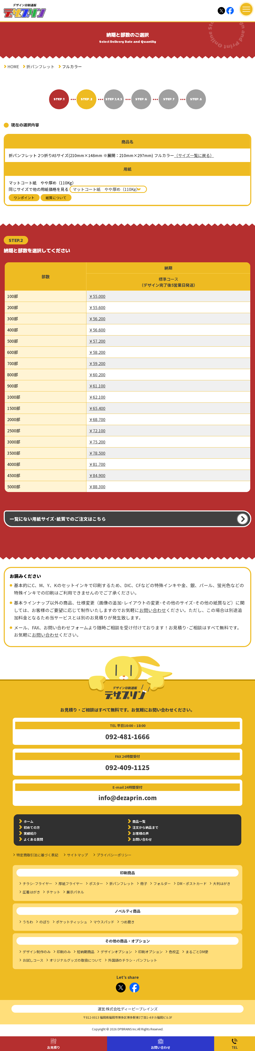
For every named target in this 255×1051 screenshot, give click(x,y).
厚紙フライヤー (71, 883)
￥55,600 (97, 307)
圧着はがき (31, 891)
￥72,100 (97, 431)
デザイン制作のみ (37, 951)
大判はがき (221, 883)
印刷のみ (64, 951)
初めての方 (32, 827)
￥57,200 (97, 341)
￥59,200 (97, 363)
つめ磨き (127, 921)
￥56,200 (97, 319)
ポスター (96, 883)
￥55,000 (97, 296)
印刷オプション (150, 951)
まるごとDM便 (197, 951)
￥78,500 (97, 453)
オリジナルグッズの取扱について (76, 960)
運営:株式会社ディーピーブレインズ (128, 1008)
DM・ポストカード (192, 883)
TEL (235, 1047)
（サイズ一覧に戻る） (194, 155)
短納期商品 (85, 951)
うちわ (28, 921)
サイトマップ (77, 854)
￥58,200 (97, 352)
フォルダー (162, 883)
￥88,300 (97, 487)
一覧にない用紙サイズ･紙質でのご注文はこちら (58, 519)
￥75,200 (97, 442)
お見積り (53, 1047)
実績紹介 (30, 833)
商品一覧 (138, 821)
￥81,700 (97, 464)
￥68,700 (97, 419)
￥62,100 (97, 397)
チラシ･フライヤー (37, 883)
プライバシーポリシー (114, 854)
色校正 (174, 951)
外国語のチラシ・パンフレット (132, 960)
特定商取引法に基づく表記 (37, 854)
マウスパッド (103, 921)
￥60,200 (97, 375)
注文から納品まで (145, 827)
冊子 (143, 883)
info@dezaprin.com (127, 797)
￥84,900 (97, 475)
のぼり (44, 921)
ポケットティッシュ (71, 921)
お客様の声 (140, 833)
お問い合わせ (160, 1047)
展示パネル (75, 891)
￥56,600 (97, 330)
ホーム (28, 821)
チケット (53, 891)
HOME (13, 66)
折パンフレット (40, 66)
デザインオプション (116, 951)
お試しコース (33, 960)
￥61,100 (97, 386)
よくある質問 (33, 839)
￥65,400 (97, 408)
